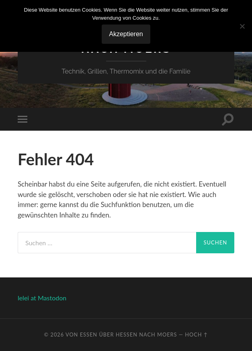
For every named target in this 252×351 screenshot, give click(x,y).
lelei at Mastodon (42, 298)
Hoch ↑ (196, 334)
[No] (242, 26)
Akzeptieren (126, 34)
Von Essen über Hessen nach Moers (121, 334)
